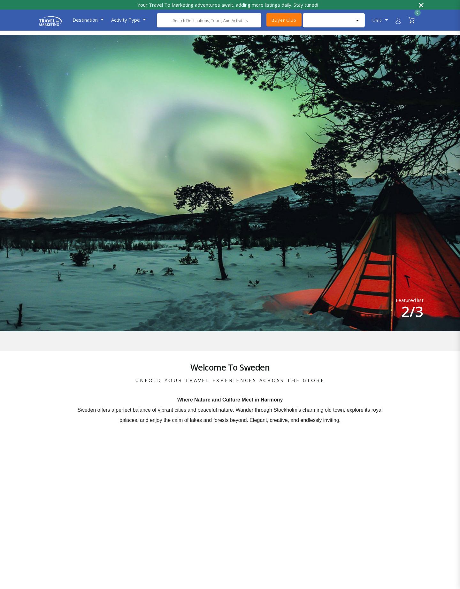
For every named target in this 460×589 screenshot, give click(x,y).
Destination (85, 20)
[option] (230, 183)
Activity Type (125, 20)
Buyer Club (284, 20)
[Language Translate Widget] (334, 20)
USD (377, 20)
